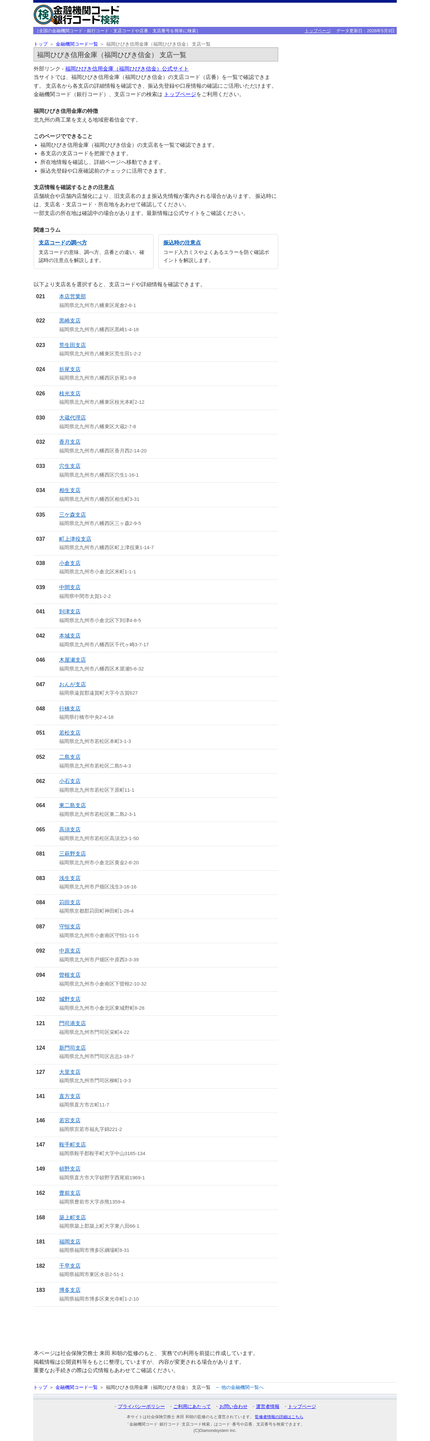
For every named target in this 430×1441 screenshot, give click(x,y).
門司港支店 (72, 1023)
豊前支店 (70, 1193)
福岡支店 (70, 1241)
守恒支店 (70, 926)
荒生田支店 (72, 345)
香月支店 (70, 442)
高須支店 (70, 829)
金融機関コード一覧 (77, 44)
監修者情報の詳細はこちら (279, 1416)
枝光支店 (70, 393)
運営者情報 (268, 1406)
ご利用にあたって (192, 1406)
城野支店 (70, 999)
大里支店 (70, 1072)
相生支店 (70, 490)
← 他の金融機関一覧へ (239, 1387)
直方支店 (70, 1096)
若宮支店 (70, 1120)
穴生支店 (70, 466)
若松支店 (70, 733)
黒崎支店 (70, 320)
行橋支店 (70, 708)
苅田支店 (70, 902)
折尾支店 (70, 369)
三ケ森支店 (72, 515)
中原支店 (70, 951)
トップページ (318, 30)
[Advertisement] (156, 1328)
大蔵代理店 (72, 418)
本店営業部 (72, 296)
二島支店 (70, 757)
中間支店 (70, 587)
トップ (41, 44)
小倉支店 (70, 563)
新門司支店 (72, 1048)
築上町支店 (72, 1217)
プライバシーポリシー (141, 1406)
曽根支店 (70, 975)
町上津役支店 (75, 539)
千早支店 (70, 1266)
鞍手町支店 (72, 1144)
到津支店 (70, 611)
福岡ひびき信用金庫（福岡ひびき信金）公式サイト (127, 69)
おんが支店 (72, 684)
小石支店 (70, 781)
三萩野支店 (72, 854)
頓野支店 (70, 1169)
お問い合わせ (233, 1406)
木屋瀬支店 (72, 660)
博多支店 (70, 1290)
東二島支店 (72, 805)
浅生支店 (70, 878)
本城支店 (70, 636)
